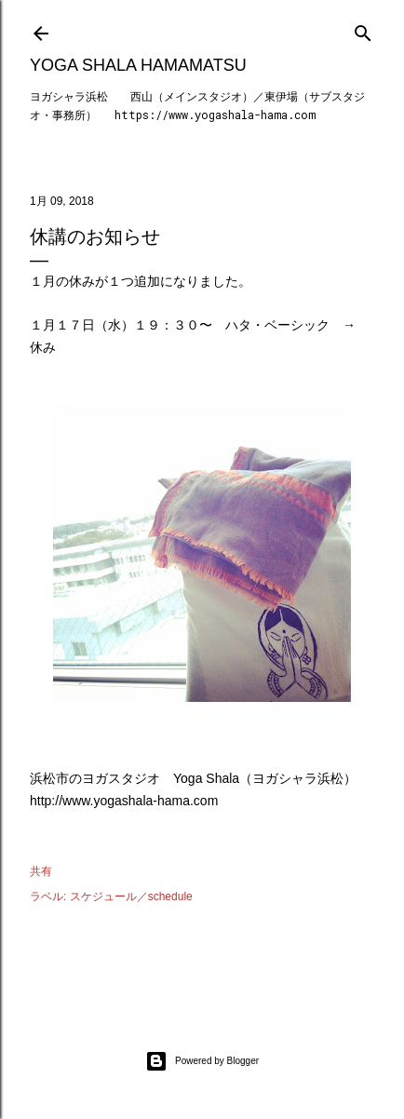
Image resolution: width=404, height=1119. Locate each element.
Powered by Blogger (202, 1061)
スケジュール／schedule (131, 896)
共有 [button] (41, 871)
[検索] (363, 29)
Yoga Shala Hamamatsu (138, 65)
